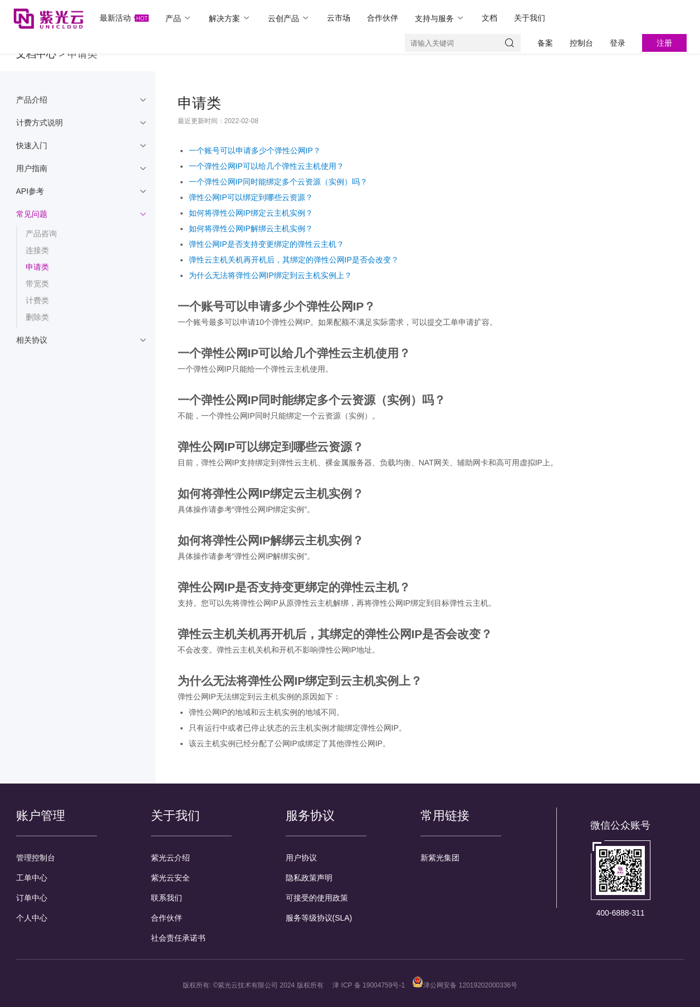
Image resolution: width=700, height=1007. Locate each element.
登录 (617, 42)
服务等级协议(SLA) (319, 917)
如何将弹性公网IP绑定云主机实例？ (251, 212)
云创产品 (289, 18)
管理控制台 (35, 857)
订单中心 (31, 897)
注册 (664, 42)
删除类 (37, 317)
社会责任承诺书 (178, 937)
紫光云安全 (170, 877)
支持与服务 (440, 18)
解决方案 (230, 18)
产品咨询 (41, 233)
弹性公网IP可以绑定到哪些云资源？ (251, 197)
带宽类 (37, 283)
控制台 (581, 42)
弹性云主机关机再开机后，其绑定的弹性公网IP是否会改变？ (294, 259)
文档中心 (36, 54)
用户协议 (301, 857)
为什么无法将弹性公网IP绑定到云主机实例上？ (270, 275)
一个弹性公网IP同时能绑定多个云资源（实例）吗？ (278, 181)
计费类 (37, 300)
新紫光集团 (439, 857)
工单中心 (31, 877)
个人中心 (31, 917)
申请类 (37, 266)
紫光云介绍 (170, 857)
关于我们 (529, 17)
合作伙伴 (382, 17)
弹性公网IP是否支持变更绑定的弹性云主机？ (266, 244)
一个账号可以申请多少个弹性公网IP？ (255, 150)
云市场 (338, 17)
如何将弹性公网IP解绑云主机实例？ (251, 228)
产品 (178, 18)
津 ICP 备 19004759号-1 (368, 985)
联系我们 (166, 897)
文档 (489, 17)
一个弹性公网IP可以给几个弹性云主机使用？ (266, 166)
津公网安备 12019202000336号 (464, 985)
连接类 (37, 250)
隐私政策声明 (309, 877)
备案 (545, 42)
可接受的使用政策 (317, 897)
